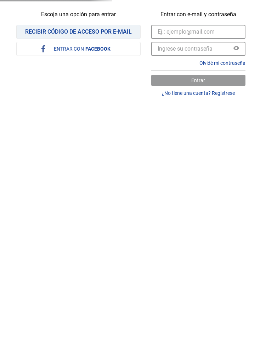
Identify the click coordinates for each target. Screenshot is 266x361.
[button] (236, 48)
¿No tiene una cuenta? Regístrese (198, 93)
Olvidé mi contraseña (222, 63)
